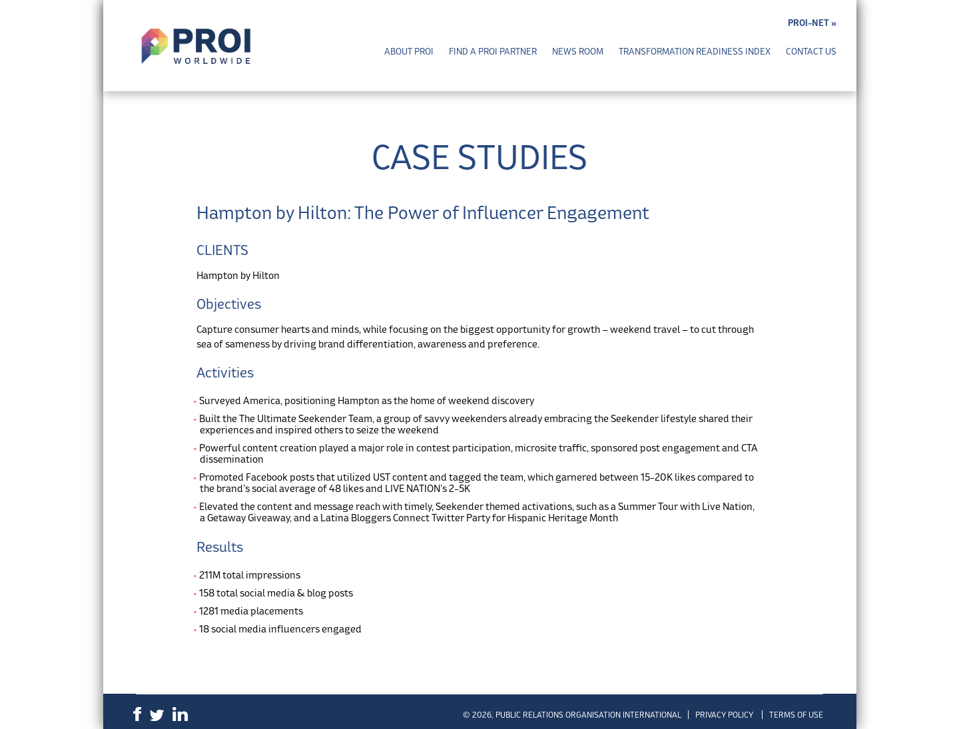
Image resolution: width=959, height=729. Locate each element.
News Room (577, 52)
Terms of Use (796, 714)
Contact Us (811, 52)
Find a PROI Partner (493, 52)
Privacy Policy (724, 714)
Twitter (157, 715)
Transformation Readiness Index (695, 52)
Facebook (137, 714)
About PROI (409, 52)
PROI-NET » (812, 23)
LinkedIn (180, 714)
